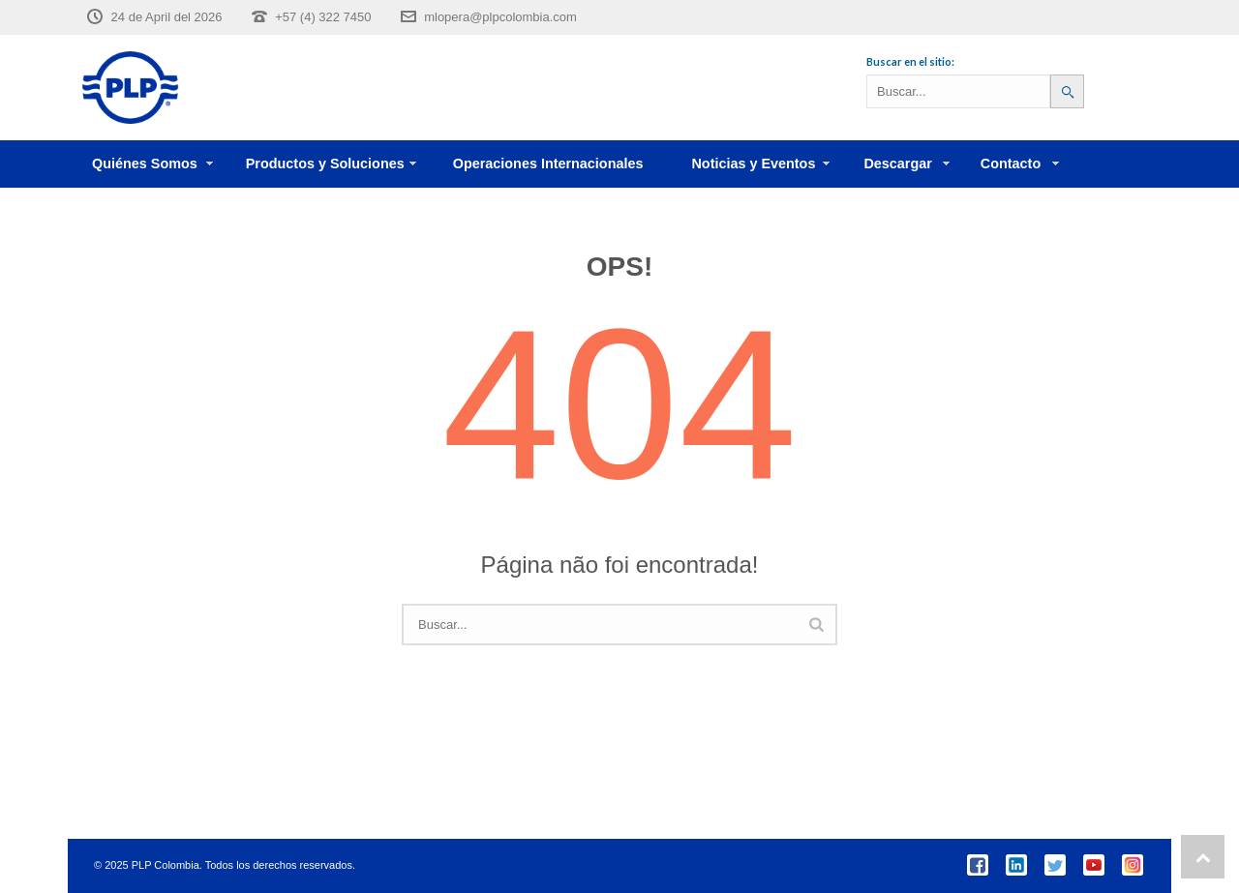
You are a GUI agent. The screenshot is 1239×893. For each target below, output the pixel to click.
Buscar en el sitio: (910, 61)
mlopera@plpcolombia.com (500, 17)
